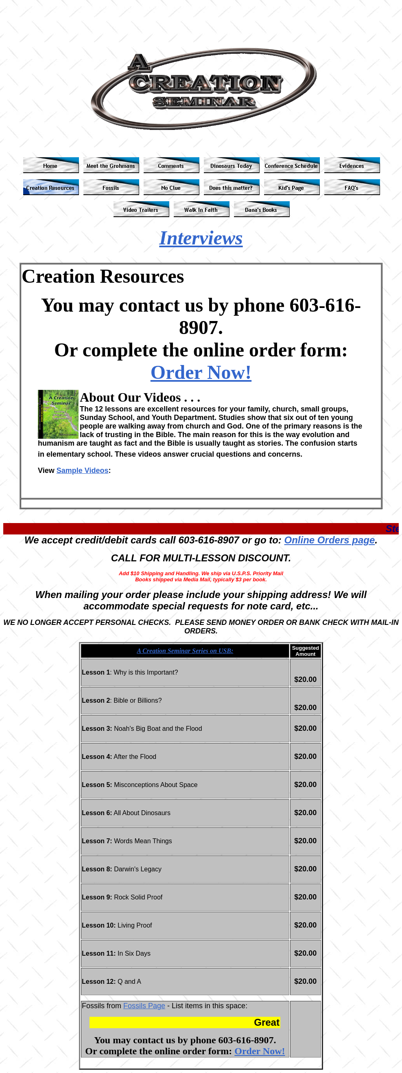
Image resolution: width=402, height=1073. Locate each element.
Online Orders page (329, 539)
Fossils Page (144, 1006)
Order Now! (201, 372)
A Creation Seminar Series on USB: (185, 650)
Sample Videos (83, 470)
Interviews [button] (201, 237)
